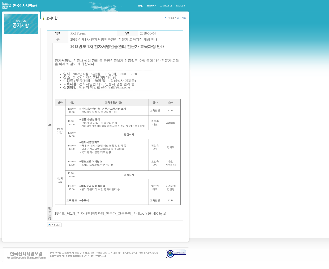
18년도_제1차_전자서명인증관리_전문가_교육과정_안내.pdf (100, 213)
